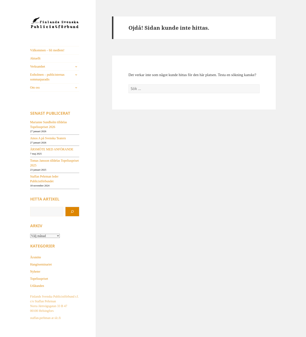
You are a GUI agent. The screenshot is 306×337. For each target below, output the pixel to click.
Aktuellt (35, 58)
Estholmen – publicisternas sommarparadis (47, 77)
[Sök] (72, 211)
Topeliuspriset (39, 278)
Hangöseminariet (41, 264)
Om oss (35, 87)
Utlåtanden (37, 285)
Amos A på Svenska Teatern (48, 138)
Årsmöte (35, 257)
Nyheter (35, 271)
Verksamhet (37, 66)
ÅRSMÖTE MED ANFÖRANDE (51, 149)
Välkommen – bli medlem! (47, 50)
